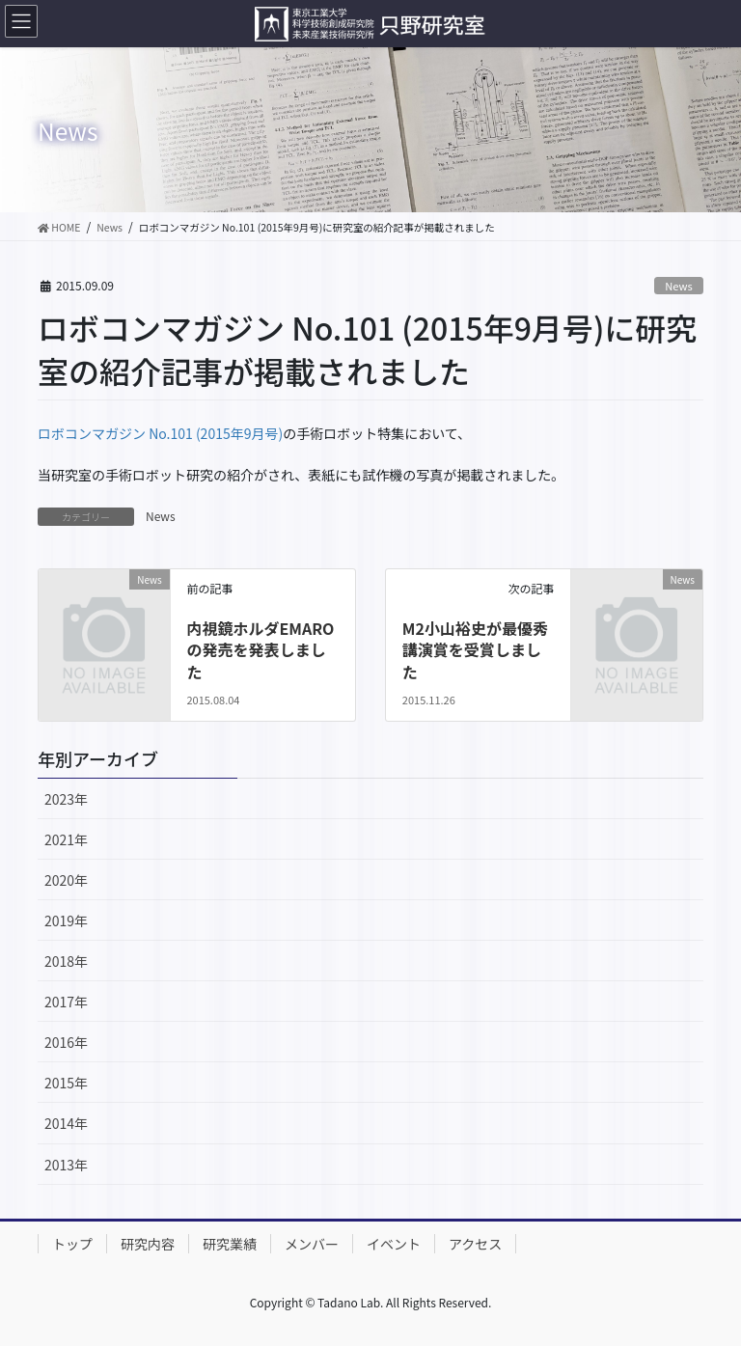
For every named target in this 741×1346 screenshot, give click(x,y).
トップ (72, 1243)
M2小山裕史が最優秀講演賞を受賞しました (475, 650)
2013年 (66, 1164)
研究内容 (148, 1243)
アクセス (475, 1243)
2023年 (66, 799)
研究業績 (230, 1243)
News (679, 285)
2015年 (66, 1082)
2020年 (66, 880)
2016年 (66, 1042)
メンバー (312, 1243)
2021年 (66, 839)
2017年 (66, 1001)
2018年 (66, 961)
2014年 (66, 1123)
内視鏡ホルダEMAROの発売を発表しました (260, 650)
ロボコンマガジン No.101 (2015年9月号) (160, 433)
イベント (394, 1243)
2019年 (66, 920)
